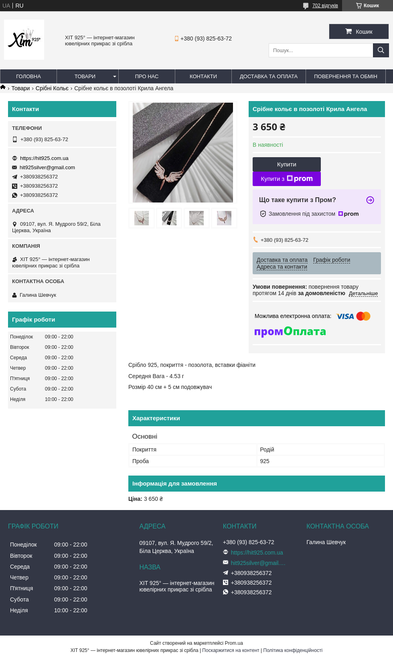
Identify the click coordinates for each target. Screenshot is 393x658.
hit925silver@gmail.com (47, 167)
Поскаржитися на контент (230, 650)
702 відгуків (325, 5)
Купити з (286, 178)
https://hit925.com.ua (44, 158)
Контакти (203, 76)
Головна (28, 76)
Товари (85, 76)
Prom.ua (234, 643)
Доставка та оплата (269, 76)
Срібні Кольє (52, 88)
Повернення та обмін (345, 76)
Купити (286, 164)
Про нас (147, 76)
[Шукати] (381, 50)
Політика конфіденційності (293, 650)
